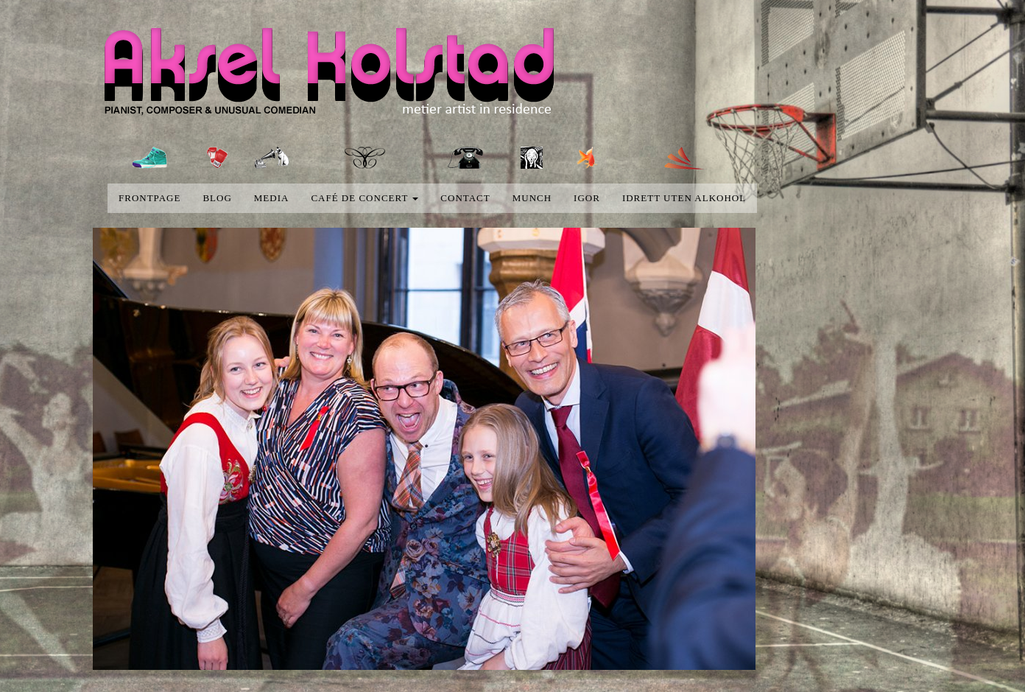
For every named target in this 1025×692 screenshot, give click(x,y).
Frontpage (149, 197)
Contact (465, 197)
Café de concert (364, 197)
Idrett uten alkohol (684, 197)
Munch (532, 197)
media (271, 197)
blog (216, 197)
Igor (587, 197)
